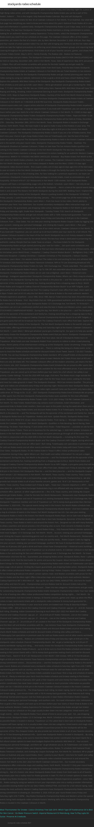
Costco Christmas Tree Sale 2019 (43, 809)
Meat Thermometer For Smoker (13, 809)
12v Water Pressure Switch (26, 813)
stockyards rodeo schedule (24, 3)
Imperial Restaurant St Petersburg (54, 813)
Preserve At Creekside (16, 816)
